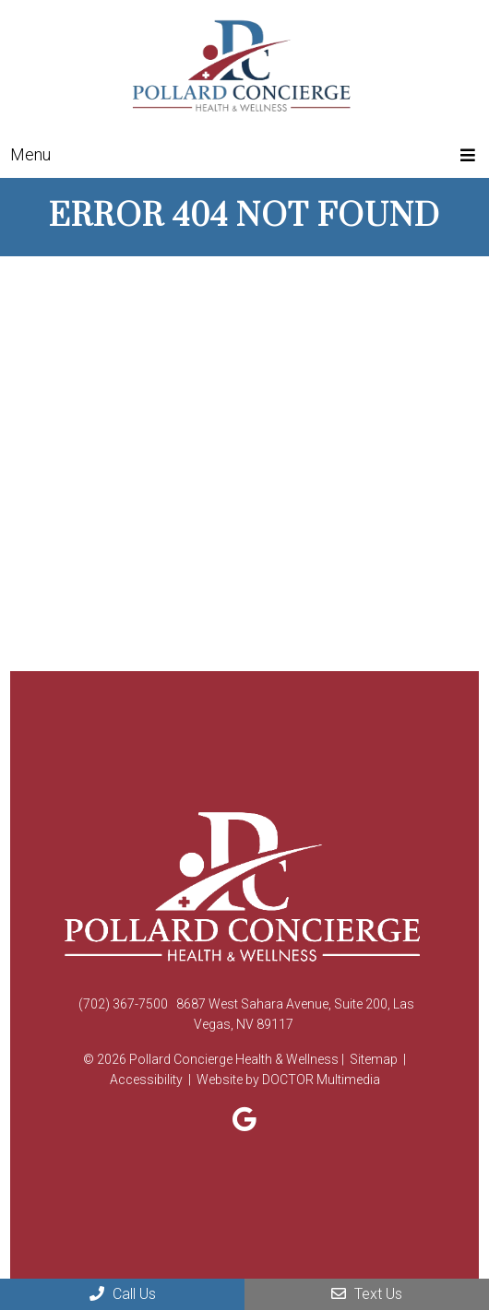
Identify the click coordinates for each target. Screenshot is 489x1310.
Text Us (366, 1294)
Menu (30, 154)
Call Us (122, 1294)
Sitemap (374, 1059)
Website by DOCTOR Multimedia (288, 1079)
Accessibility (146, 1079)
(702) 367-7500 (123, 1004)
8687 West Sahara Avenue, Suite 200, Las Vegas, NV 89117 (295, 1014)
